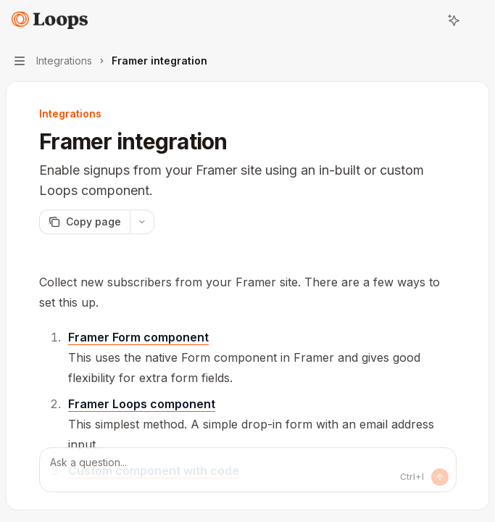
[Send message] (440, 477)
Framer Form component (138, 337)
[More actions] (476, 20)
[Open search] (426, 20)
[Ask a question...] (248, 470)
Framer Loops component (141, 404)
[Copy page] (84, 222)
